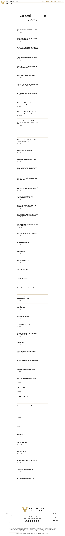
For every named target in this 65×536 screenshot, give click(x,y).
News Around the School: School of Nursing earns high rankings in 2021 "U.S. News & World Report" (27, 122)
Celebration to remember (22, 278)
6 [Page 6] (33, 490)
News (54, 515)
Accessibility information (14, 532)
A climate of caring (21, 424)
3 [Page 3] (29, 490)
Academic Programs (10, 515)
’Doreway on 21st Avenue (22, 269)
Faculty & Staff (54, 1)
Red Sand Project (21, 251)
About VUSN (8, 513)
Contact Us (36, 516)
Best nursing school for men (23, 324)
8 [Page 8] (36, 490)
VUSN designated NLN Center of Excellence (27, 233)
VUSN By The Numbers (22, 442)
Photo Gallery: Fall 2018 (22, 451)
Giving (54, 513)
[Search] (63, 1)
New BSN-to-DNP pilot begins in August (26, 396)
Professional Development (55, 520)
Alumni (59, 1)
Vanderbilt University (8, 522)
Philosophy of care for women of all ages (26, 75)
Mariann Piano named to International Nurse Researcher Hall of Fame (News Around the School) (27, 168)
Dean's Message (20, 130)
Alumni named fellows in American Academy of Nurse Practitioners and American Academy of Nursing (27, 49)
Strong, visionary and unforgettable (25, 406)
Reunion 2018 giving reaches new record (26, 369)
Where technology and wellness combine (26, 287)
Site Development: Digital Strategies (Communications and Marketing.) (33, 533)
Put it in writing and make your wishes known (27, 460)
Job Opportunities (56, 517)
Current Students (45, 1)
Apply (7, 519)
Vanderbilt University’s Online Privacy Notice (32, 518)
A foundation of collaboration (23, 415)
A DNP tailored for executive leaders (25, 469)
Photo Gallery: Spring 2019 (23, 260)
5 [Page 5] (32, 490)
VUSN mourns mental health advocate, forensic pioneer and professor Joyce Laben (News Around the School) (27, 216)
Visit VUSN (8, 517)
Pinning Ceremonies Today (23, 242)
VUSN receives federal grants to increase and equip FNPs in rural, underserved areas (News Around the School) (27, 178)
